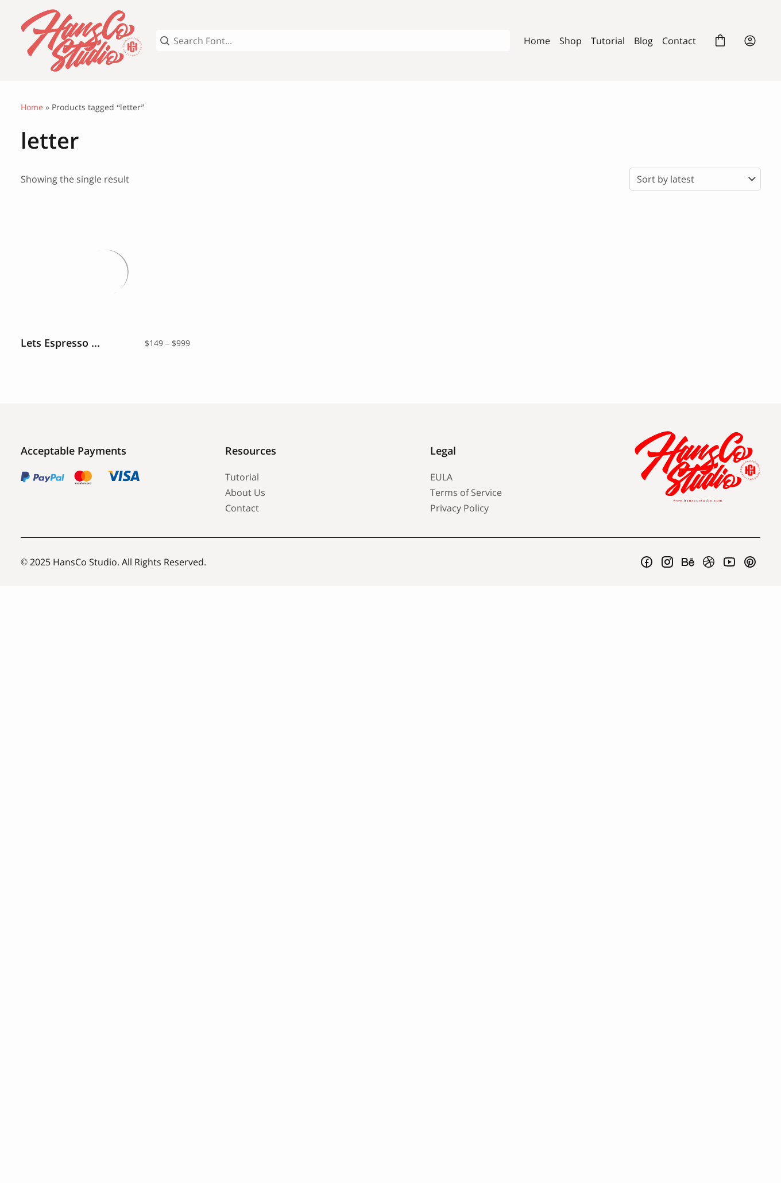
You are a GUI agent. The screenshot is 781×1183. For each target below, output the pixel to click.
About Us (245, 492)
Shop (570, 40)
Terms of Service (466, 492)
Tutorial (608, 40)
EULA (441, 477)
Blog (643, 40)
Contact (679, 40)
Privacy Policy (459, 508)
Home (537, 40)
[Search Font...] (339, 40)
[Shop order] (695, 179)
